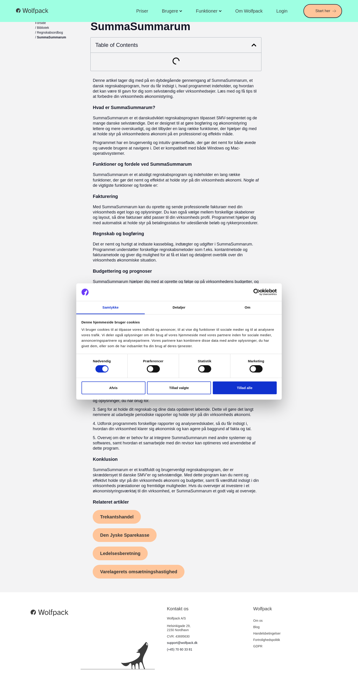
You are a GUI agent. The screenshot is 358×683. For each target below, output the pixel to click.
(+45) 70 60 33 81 (179, 649)
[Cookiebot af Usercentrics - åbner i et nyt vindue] (257, 292)
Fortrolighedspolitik (266, 640)
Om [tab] (247, 307)
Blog (256, 627)
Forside (40, 23)
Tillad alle (244, 388)
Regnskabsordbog (50, 32)
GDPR (257, 646)
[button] (254, 45)
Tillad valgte (179, 388)
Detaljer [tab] (179, 307)
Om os (258, 620)
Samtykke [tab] (111, 307)
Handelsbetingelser (267, 633)
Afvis (113, 388)
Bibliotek (43, 27)
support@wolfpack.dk (182, 643)
